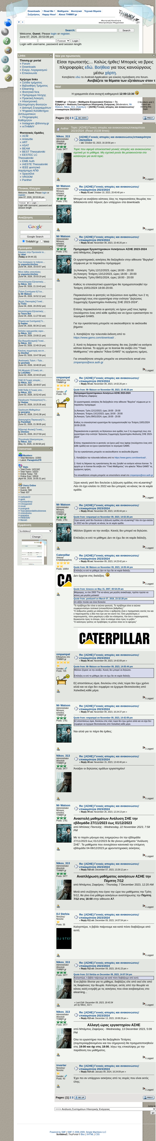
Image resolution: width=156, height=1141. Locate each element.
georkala (25, 363)
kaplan (24, 323)
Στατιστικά (25, 448)
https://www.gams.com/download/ (94, 337)
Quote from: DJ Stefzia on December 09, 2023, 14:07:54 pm (103, 974)
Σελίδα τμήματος (32, 82)
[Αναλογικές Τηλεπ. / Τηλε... (31, 360)
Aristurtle (27, 139)
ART (24, 142)
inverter (61, 1065)
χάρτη (110, 72)
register (65, 33)
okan (23, 254)
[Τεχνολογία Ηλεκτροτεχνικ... (31, 439)
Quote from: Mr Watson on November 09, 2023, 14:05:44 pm (103, 567)
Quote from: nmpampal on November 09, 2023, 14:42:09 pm (103, 718)
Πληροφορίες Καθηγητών (28, 118)
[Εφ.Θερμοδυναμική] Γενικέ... (31, 341)
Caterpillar (63, 554)
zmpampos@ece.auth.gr (88, 362)
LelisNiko (25, 373)
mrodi (23, 506)
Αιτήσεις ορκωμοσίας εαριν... (31, 331)
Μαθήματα (62, 11)
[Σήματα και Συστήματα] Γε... (31, 321)
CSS (97, 1134)
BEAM (26, 148)
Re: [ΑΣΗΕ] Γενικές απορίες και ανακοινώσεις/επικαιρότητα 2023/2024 (109, 188)
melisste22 (25, 497)
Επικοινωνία (29, 73)
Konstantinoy (26, 501)
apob (22, 499)
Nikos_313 (26, 284)
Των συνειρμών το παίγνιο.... (31, 262)
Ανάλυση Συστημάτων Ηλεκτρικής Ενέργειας (91, 104)
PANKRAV (25, 518)
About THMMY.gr (68, 14)
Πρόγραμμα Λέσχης (34, 95)
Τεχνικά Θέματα (92, 11)
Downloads (34, 11)
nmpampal (63, 377)
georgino (25, 412)
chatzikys (80, 107)
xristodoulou (26, 513)
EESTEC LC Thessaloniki (27, 156)
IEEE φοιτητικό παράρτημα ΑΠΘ (29, 169)
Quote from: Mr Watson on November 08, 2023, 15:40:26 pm (103, 390)
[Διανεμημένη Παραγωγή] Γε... (32, 420)
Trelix (23, 304)
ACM (25, 135)
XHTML (90, 1134)
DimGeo (25, 432)
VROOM (27, 176)
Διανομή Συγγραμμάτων (36, 107)
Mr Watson (26, 294)
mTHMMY (28, 126)
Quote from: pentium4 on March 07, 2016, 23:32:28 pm (100, 599)
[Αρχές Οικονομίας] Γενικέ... (31, 301)
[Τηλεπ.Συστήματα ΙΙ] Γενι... (31, 291)
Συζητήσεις (34, 14)
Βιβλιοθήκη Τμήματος (35, 85)
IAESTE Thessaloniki (35, 164)
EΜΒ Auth (28, 161)
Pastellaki (26, 422)
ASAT (25, 145)
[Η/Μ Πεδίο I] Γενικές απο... (31, 390)
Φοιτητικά (76, 11)
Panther (27, 180)
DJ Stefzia (62, 913)
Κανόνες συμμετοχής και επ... (32, 351)
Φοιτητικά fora (30, 91)
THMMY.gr (60, 102)
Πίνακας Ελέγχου (29, 188)
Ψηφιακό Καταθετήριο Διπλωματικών (33, 112)
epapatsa (24, 515)
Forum (26, 63)
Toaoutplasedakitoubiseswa (33, 511)
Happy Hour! (49, 14)
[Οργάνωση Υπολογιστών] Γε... (32, 400)
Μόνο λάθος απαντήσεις (29, 272)
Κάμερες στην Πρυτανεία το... (32, 252)
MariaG (23, 520)
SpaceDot (28, 173)
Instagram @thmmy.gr (35, 123)
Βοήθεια (102, 67)
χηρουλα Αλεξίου (29, 264)
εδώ (88, 67)
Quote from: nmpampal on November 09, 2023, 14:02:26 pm (103, 517)
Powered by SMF (58, 1132)
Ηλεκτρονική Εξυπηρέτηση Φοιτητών (32, 103)
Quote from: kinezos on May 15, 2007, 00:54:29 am (99, 589)
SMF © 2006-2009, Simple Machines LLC (87, 1132)
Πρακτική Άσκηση (32, 98)
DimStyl (25, 353)
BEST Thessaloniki (33, 151)
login (54, 33)
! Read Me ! (49, 11)
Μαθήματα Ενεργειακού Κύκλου (95, 102)
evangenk (24, 508)
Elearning (28, 88)
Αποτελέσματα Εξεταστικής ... (32, 282)
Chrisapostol (26, 504)
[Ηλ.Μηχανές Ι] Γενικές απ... (31, 370)
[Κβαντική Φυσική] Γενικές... (31, 429)
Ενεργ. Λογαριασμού (34, 69)
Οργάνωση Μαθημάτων (29, 410)
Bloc (83, 1134)
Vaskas (24, 402)
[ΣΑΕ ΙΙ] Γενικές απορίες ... (30, 380)
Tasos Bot (26, 313)
